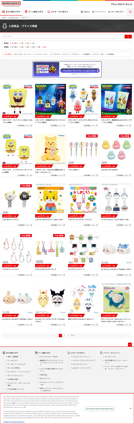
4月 (22, 43)
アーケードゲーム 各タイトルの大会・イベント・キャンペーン (116, 367)
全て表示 (15, 43)
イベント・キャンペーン (111, 353)
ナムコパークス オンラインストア (83, 360)
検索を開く (130, 11)
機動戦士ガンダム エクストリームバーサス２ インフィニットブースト (51, 362)
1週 (44, 47)
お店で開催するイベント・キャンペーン (116, 361)
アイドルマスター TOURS (48, 357)
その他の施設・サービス (16, 389)
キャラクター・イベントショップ (19, 372)
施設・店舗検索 (13, 357)
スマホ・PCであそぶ (59, 11)
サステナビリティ (100, 12)
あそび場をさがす (13, 11)
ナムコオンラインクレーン (81, 357)
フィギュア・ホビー (41, 54)
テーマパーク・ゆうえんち (17, 364)
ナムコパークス (110, 357)
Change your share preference (14, 422)
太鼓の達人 (44, 375)
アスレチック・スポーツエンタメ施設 (19, 384)
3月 (27, 43)
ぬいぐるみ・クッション (23, 54)
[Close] (130, 408)
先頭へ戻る (130, 344)
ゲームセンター (13, 360)
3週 (33, 47)
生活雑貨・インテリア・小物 (93, 54)
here (13, 403)
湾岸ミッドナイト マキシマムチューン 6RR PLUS (51, 389)
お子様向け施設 (13, 379)
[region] (67, 408)
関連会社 (87, 12)
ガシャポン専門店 (14, 368)
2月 (33, 43)
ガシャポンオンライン (80, 364)
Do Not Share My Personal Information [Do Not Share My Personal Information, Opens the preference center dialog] (99, 409)
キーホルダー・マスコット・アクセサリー (66, 54)
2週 (39, 47)
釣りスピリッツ (45, 378)
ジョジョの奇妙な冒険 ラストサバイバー (51, 370)
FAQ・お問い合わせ (117, 12)
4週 (27, 47)
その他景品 (110, 54)
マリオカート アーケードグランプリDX (51, 383)
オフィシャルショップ (15, 375)
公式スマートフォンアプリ (81, 368)
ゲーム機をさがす (35, 11)
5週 (22, 47)
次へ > (73, 335)
